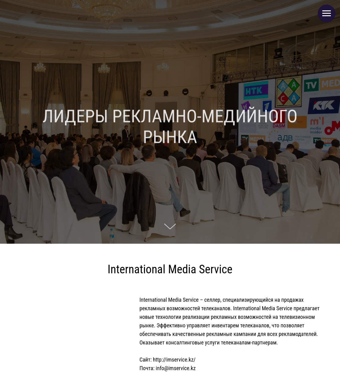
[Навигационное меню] (326, 13)
